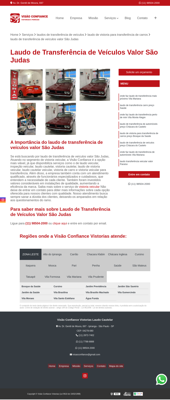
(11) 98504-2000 (149, 2)
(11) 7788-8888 (85, 342)
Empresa (76, 18)
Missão (93, 18)
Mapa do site (111, 366)
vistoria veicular (89, 187)
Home (60, 18)
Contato (142, 18)
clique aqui (60, 224)
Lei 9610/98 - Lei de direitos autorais (96, 308)
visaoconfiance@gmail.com (85, 355)
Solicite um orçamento (139, 72)
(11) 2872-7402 (85, 336)
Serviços (110, 18)
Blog (128, 18)
